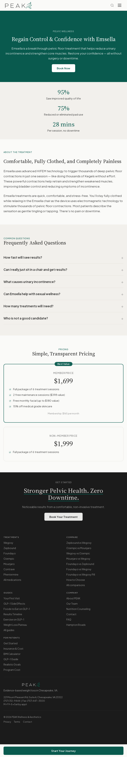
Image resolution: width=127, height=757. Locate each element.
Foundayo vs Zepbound (80, 563)
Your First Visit (12, 598)
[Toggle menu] (119, 5)
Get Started (11, 643)
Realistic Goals (12, 664)
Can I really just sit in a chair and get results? (35, 271)
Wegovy (8, 542)
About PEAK (73, 598)
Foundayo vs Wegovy (78, 569)
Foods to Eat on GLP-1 (17, 608)
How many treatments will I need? (28, 307)
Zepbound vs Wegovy (79, 542)
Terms (17, 721)
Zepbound (10, 548)
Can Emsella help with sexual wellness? (32, 295)
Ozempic (9, 558)
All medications (12, 579)
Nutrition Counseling (78, 608)
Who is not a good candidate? (26, 319)
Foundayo (10, 553)
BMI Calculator (12, 653)
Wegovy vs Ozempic (78, 553)
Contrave (9, 569)
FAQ (68, 619)
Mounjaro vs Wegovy (78, 558)
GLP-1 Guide (11, 659)
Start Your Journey (63, 750)
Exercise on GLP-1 (14, 619)
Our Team (72, 603)
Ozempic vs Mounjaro (78, 548)
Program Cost (12, 669)
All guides (9, 630)
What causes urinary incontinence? (29, 283)
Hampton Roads (76, 624)
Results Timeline (13, 614)
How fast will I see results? (23, 259)
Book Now (63, 68)
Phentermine (11, 574)
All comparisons (75, 585)
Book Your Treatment (63, 518)
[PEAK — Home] (18, 5)
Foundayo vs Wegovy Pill (80, 574)
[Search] (112, 5)
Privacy (7, 721)
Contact (71, 614)
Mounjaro (9, 563)
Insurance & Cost (13, 648)
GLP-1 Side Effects (14, 603)
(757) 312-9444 (12, 700)
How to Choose (75, 579)
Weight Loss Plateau (15, 624)
